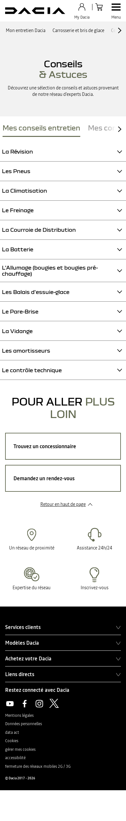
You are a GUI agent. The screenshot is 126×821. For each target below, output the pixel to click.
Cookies (11, 740)
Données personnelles (23, 723)
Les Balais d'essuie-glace (35, 292)
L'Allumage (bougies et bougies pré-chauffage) (50, 270)
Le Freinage (18, 210)
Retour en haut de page (63, 504)
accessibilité (15, 757)
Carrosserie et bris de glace (78, 30)
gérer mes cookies (20, 749)
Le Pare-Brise (20, 311)
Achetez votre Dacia (63, 658)
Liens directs (63, 674)
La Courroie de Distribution (39, 230)
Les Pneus (16, 171)
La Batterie (17, 249)
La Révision (17, 151)
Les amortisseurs (26, 351)
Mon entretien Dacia (25, 30)
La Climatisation (24, 191)
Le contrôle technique (32, 370)
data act (12, 732)
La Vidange (17, 331)
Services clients (63, 627)
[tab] (41, 129)
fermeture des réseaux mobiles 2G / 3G (38, 766)
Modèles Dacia (63, 642)
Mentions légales (19, 715)
